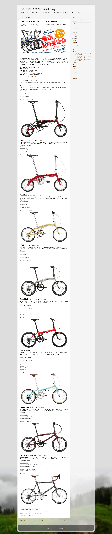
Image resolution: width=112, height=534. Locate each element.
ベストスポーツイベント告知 (32, 76)
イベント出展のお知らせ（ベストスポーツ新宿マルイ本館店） (82, 57)
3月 (75, 72)
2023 (74, 34)
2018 (74, 44)
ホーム (44, 520)
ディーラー (30, 515)
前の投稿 (65, 520)
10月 (75, 49)
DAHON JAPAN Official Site (77, 19)
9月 (75, 51)
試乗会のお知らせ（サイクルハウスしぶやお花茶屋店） (82, 54)
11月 (75, 47)
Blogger (64, 528)
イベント (25, 515)
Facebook (74, 23)
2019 (74, 42)
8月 (75, 62)
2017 (74, 78)
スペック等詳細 (28, 85)
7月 (75, 64)
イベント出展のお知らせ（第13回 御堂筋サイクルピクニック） (82, 60)
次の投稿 (22, 520)
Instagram (74, 21)
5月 (75, 68)
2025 (74, 30)
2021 (74, 38)
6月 (75, 66)
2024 (74, 32)
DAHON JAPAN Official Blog (38, 9)
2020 (74, 40)
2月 (75, 74)
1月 (75, 75)
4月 (75, 70)
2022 (74, 36)
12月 (75, 45)
